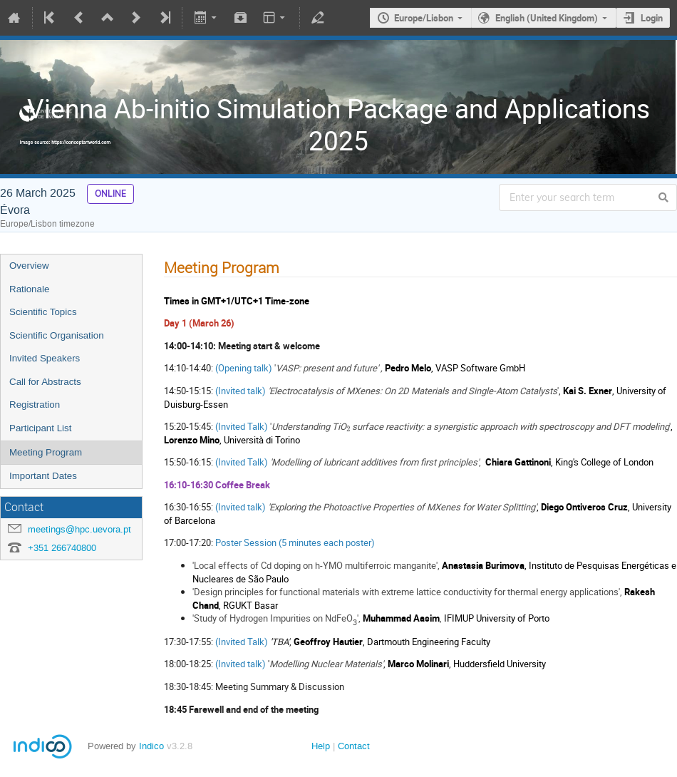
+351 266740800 (62, 548)
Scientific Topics (43, 312)
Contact (354, 746)
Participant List (40, 428)
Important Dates (43, 475)
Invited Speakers (44, 358)
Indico (151, 746)
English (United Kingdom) (546, 17)
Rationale (29, 289)
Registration (34, 404)
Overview (29, 265)
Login (652, 17)
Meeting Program (45, 452)
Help (320, 746)
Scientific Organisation (56, 335)
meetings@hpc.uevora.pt (79, 529)
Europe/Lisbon (423, 17)
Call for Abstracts (45, 381)
